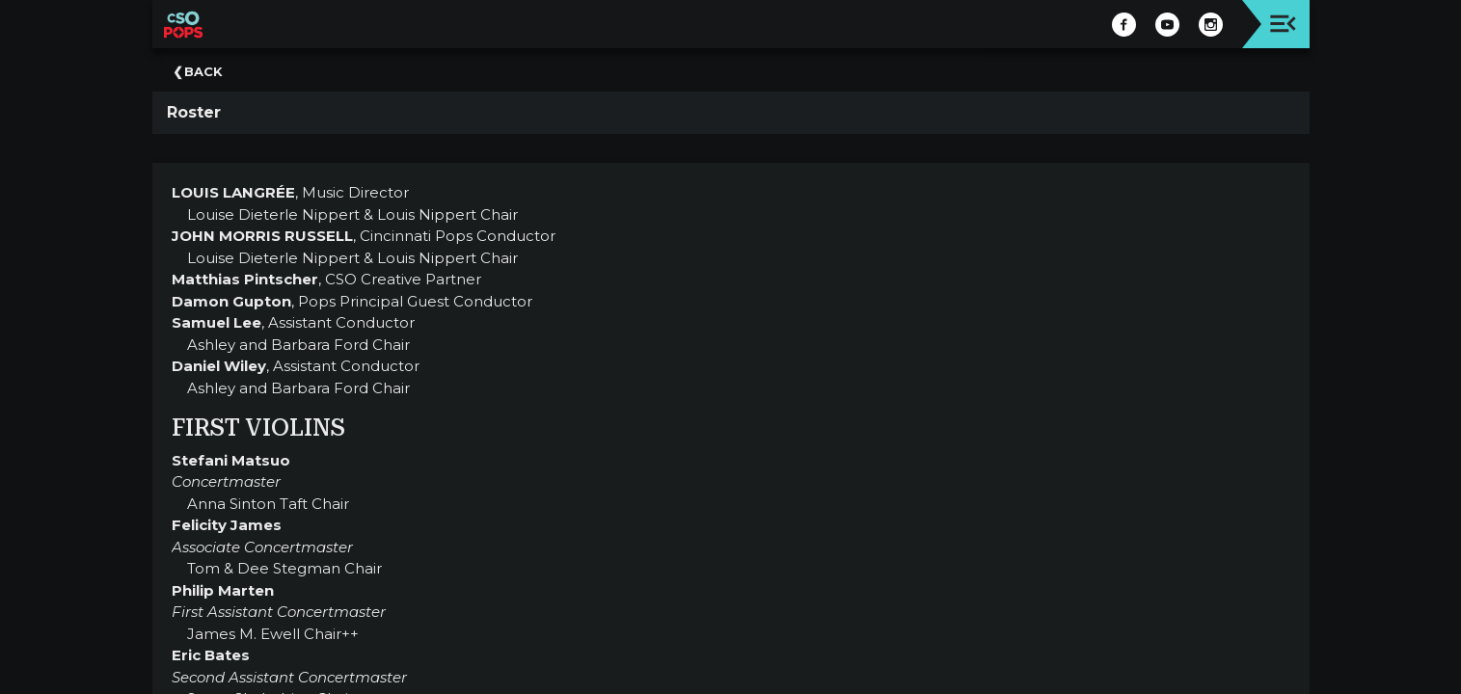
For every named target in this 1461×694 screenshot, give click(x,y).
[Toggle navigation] (1283, 23)
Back (203, 71)
